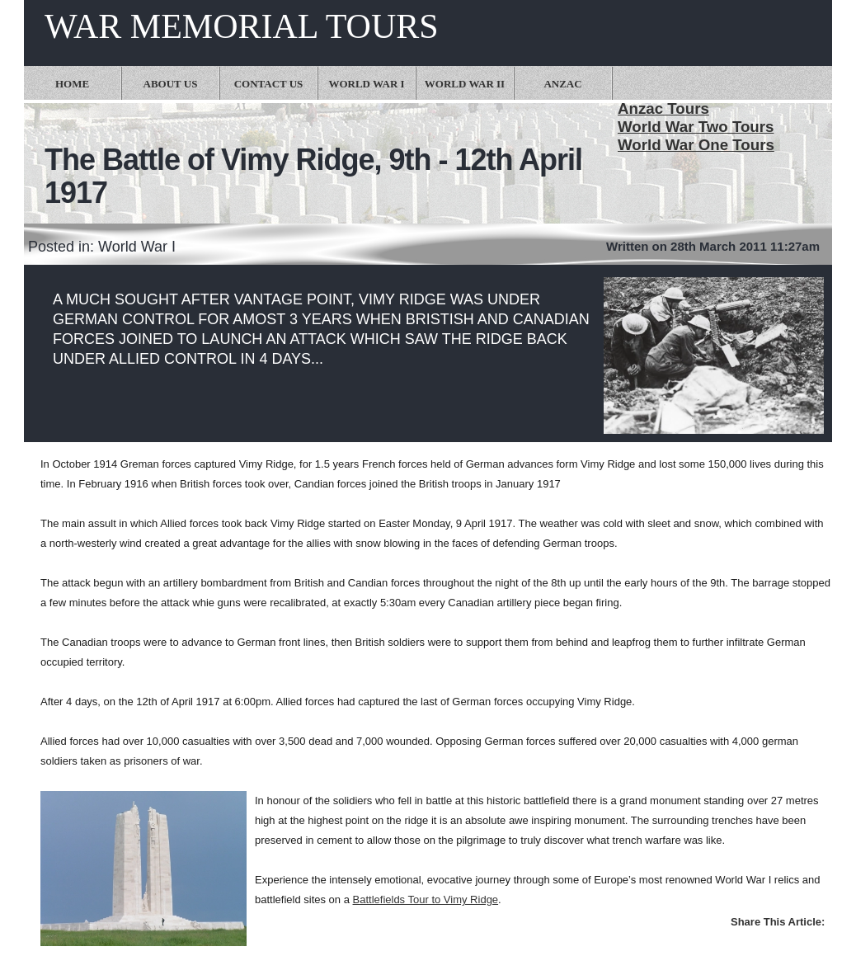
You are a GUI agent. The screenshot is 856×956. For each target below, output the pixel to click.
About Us (170, 84)
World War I (366, 84)
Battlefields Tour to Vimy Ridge (426, 899)
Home (72, 84)
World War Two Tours (696, 126)
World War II (465, 84)
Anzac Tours (663, 108)
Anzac (562, 84)
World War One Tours (696, 144)
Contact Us (268, 84)
